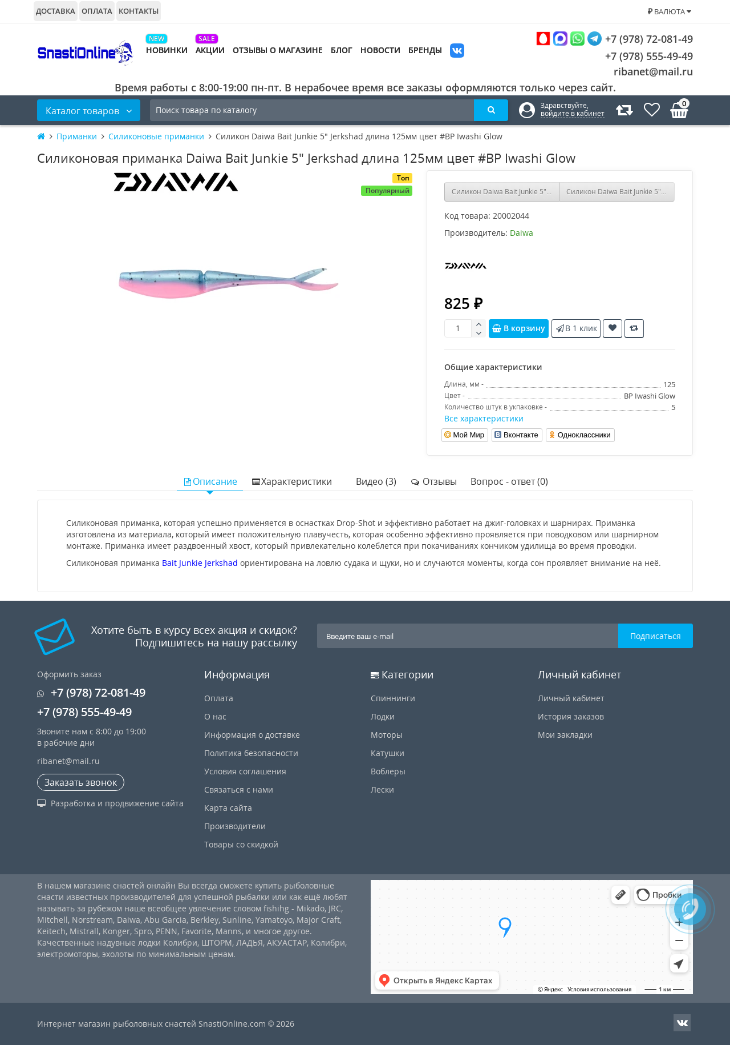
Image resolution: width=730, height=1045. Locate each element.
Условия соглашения (245, 771)
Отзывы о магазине (278, 50)
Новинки (167, 50)
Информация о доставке (252, 734)
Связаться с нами (238, 789)
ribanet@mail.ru (653, 71)
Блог (341, 50)
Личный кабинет (571, 698)
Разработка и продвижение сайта (110, 803)
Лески (382, 789)
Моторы (387, 734)
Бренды (425, 50)
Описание (209, 481)
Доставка (55, 11)
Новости (380, 50)
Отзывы (433, 481)
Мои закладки (565, 734)
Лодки (383, 716)
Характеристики (291, 481)
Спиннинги (393, 698)
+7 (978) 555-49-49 (640, 56)
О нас (215, 716)
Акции (210, 50)
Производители (235, 826)
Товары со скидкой (241, 844)
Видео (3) (376, 481)
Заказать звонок (80, 782)
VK (457, 52)
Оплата (97, 11)
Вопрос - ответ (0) (509, 481)
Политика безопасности (251, 752)
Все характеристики (484, 418)
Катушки (387, 752)
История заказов (571, 716)
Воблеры (388, 771)
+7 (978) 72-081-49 (614, 38)
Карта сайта (228, 807)
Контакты (139, 11)
